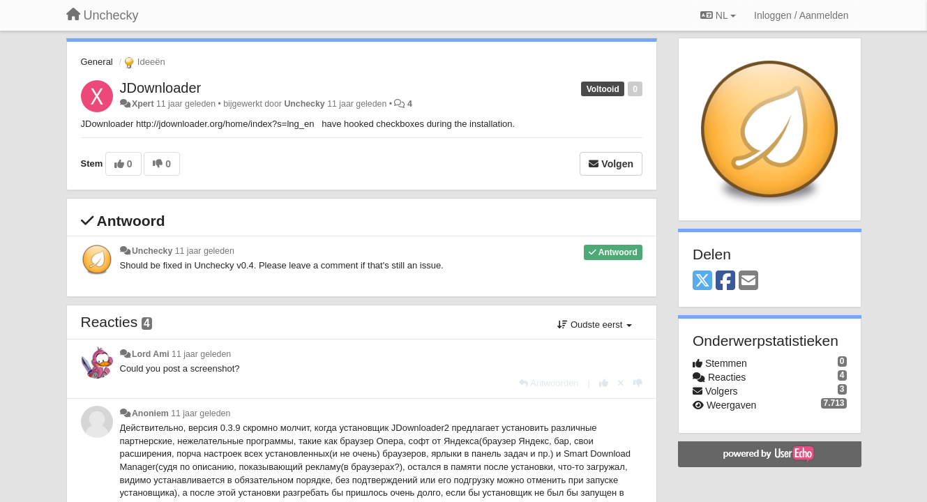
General (97, 61)
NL (718, 15)
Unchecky (304, 104)
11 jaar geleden (204, 251)
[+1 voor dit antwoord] (603, 383)
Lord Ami (150, 354)
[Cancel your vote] (620, 383)
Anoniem (150, 413)
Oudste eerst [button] (594, 324)
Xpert (143, 104)
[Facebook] (725, 281)
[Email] (748, 281)
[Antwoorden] (548, 383)
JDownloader (161, 88)
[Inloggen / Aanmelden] (801, 15)
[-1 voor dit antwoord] (637, 383)
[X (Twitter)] (702, 281)
